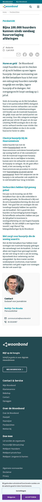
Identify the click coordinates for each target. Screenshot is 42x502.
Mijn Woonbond (21, 2)
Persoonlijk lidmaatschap (13, 444)
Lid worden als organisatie (14, 440)
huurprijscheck (14, 147)
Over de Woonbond (11, 413)
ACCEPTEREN (30, 497)
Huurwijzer (7, 421)
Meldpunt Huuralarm (11, 448)
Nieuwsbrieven (14, 369)
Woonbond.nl (8, 2)
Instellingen (21, 491)
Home (5, 12)
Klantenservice (9, 389)
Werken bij (7, 428)
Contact (6, 397)
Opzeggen (7, 401)
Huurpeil (6, 417)
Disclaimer (7, 472)
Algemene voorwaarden (13, 468)
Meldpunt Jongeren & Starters (15, 456)
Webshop (6, 393)
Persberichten (14, 12)
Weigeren (11, 497)
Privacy (6, 476)
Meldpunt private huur (12, 452)
